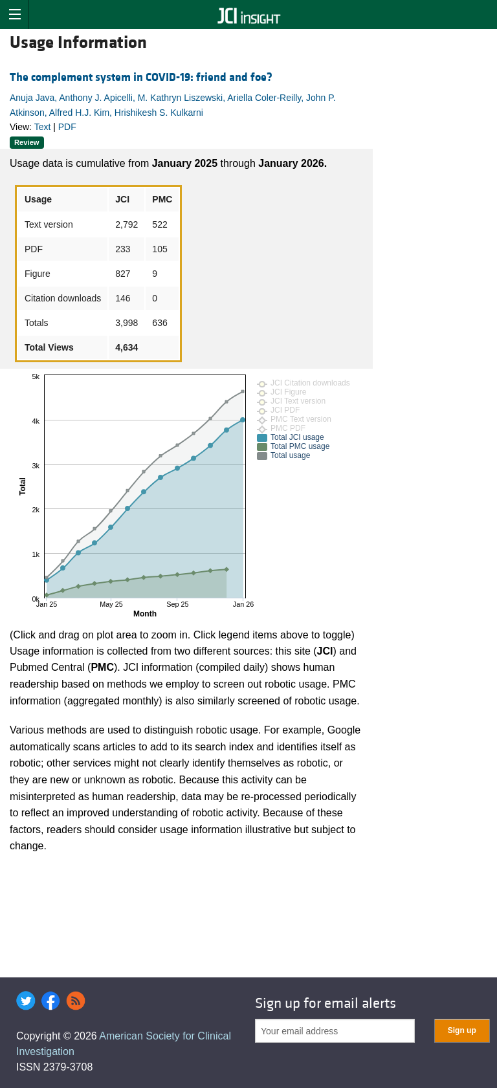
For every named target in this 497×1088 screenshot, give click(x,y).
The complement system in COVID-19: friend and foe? (141, 77)
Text (42, 127)
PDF (67, 127)
